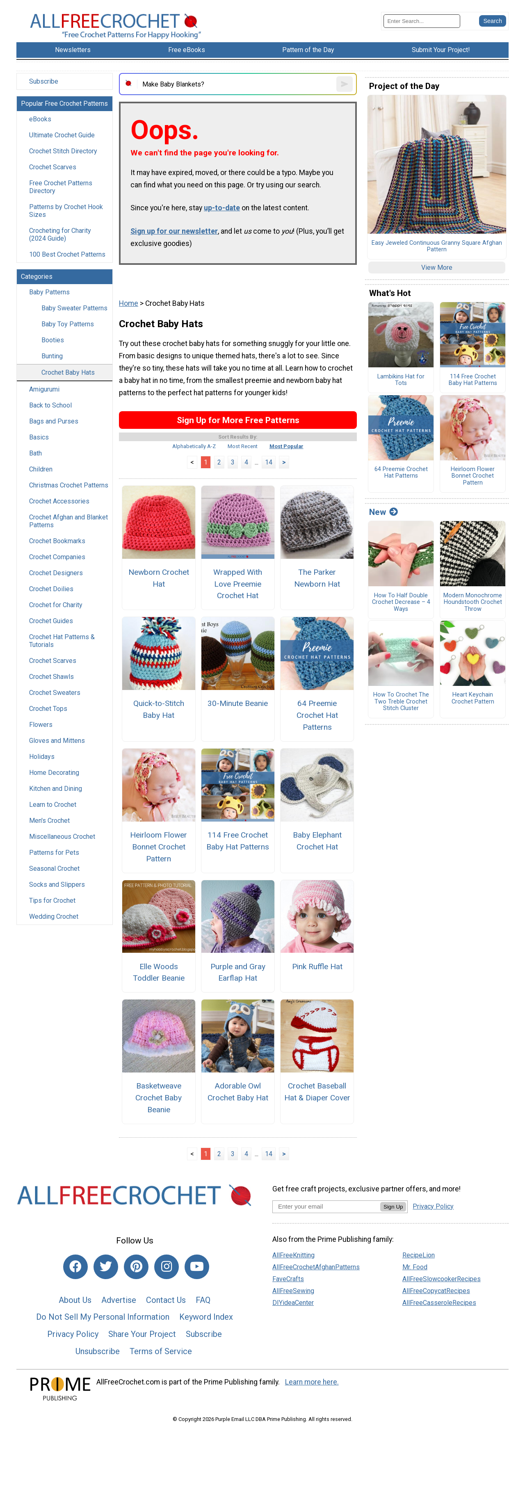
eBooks (40, 119)
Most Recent (243, 446)
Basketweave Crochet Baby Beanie (158, 1097)
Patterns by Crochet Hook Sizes (66, 211)
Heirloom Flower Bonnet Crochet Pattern (158, 846)
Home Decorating (54, 772)
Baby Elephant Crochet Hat (317, 841)
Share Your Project (142, 1334)
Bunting (52, 356)
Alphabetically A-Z (194, 446)
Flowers (40, 725)
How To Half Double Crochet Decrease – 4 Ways (401, 602)
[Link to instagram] (166, 1267)
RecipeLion (418, 1255)
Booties (52, 340)
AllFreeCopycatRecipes (436, 1291)
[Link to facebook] (75, 1267)
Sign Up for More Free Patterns (238, 420)
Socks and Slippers (57, 884)
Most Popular (286, 446)
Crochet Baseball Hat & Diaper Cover (317, 1091)
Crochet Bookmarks (57, 541)
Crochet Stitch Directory (63, 151)
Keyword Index (206, 1317)
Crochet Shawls (51, 677)
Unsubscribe (97, 1351)
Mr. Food (414, 1267)
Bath (35, 453)
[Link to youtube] (197, 1267)
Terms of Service (161, 1351)
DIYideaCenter (293, 1303)
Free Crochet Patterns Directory (60, 187)
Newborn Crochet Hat (158, 578)
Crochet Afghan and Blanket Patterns (68, 521)
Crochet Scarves (52, 167)
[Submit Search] (492, 21)
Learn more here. (312, 1382)
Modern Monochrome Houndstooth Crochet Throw (472, 602)
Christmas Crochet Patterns (68, 485)
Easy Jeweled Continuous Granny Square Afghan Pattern (437, 246)
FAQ (203, 1300)
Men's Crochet (49, 820)
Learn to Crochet (52, 804)
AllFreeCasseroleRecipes (439, 1303)
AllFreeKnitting (293, 1255)
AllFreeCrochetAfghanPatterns (316, 1267)
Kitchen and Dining (55, 788)
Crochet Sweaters (54, 693)
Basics (39, 437)
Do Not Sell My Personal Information (102, 1317)
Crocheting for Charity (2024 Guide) (60, 234)
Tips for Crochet (52, 900)
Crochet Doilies (51, 589)
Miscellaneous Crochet (62, 836)
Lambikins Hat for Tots (401, 380)
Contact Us (166, 1300)
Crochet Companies (57, 557)
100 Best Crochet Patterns (67, 254)
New (383, 512)
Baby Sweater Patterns (74, 308)
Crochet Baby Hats (68, 372)
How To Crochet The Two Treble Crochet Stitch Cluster (401, 702)
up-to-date (222, 208)
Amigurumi (44, 389)
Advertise (118, 1300)
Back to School (50, 405)
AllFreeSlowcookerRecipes (441, 1279)
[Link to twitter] (106, 1267)
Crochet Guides (51, 621)
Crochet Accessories (59, 501)
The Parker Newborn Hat (317, 578)
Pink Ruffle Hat (317, 966)
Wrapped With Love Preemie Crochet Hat (237, 584)
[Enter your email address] (326, 1206)
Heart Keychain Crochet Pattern (473, 698)
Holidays (42, 757)
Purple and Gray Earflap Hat (237, 972)
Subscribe (43, 81)
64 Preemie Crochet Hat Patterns (317, 715)
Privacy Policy (72, 1334)
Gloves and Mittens (57, 741)
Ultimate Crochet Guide (62, 135)
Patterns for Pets (54, 852)
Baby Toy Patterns (67, 324)
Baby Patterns (49, 292)
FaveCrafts (288, 1279)
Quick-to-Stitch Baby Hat (158, 709)
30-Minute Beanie (238, 703)
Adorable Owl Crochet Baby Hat (238, 1091)
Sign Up (393, 1207)
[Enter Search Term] (421, 21)
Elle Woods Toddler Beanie (159, 972)
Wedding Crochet (53, 916)
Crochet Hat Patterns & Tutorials (62, 641)
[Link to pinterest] (136, 1267)
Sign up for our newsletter (174, 231)
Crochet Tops (48, 709)
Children (40, 469)
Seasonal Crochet (54, 868)
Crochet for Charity (55, 605)
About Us (75, 1300)
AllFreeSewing (293, 1291)
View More (436, 267)
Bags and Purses (53, 421)
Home (128, 303)
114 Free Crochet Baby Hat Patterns (237, 841)
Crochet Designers (56, 573)
